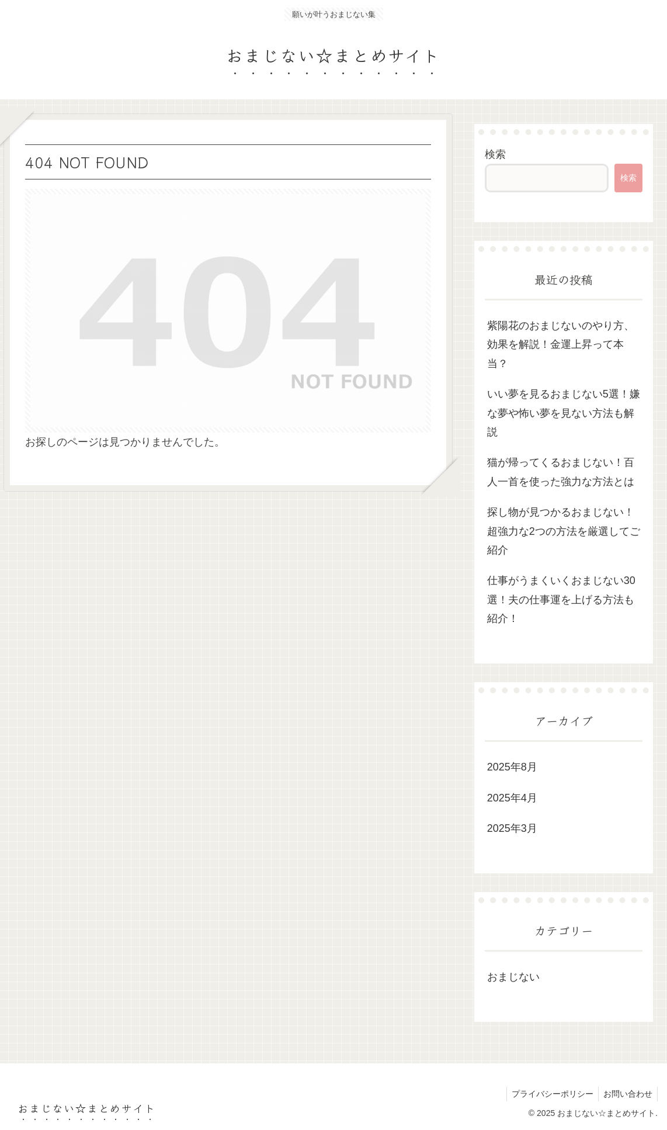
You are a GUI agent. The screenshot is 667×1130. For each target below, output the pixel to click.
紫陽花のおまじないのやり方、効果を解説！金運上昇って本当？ (560, 344)
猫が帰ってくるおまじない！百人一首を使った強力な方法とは (560, 472)
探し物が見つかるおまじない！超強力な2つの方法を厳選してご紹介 (563, 531)
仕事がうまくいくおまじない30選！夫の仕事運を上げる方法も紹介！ (561, 599)
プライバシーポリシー (549, 1093)
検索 (495, 154)
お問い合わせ (626, 1093)
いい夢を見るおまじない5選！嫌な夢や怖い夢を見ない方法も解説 (563, 413)
